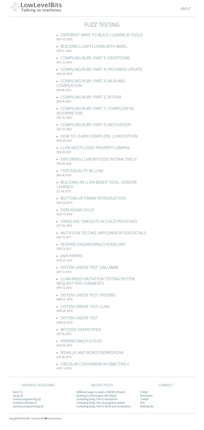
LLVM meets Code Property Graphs (95, 147)
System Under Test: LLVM (85, 306)
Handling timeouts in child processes (99, 221)
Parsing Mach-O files (81, 340)
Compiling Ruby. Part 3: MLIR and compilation (91, 83)
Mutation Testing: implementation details (103, 232)
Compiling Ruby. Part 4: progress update (101, 69)
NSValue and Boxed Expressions (92, 352)
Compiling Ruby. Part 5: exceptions (95, 57)
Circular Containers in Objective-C (95, 363)
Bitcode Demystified (81, 329)
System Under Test (79, 317)
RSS (142, 402)
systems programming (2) (28, 406)
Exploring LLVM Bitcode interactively (99, 159)
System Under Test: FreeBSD (88, 294)
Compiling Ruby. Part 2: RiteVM (91, 96)
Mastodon (146, 395)
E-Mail (144, 392)
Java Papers (71, 255)
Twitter (144, 399)
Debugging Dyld (77, 209)
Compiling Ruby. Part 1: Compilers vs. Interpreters (95, 111)
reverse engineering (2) (27, 399)
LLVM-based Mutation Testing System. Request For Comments (96, 281)
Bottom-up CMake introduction (93, 198)
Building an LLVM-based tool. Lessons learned (97, 184)
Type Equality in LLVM (82, 170)
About (186, 9)
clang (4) (18, 395)
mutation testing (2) (24, 402)
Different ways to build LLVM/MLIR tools (102, 34)
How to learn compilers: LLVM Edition (99, 136)
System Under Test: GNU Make (90, 267)
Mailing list (146, 406)
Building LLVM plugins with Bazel (94, 46)
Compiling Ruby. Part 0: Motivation (96, 124)
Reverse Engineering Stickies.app (93, 244)
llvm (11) (18, 392)
